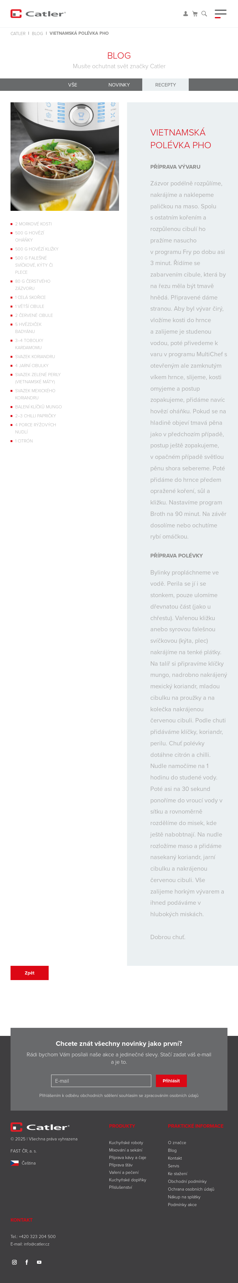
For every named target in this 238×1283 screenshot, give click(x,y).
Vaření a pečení (124, 1172)
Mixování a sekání (125, 1150)
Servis (173, 1166)
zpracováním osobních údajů (171, 1095)
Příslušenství (120, 1187)
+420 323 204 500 (37, 1236)
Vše (72, 84)
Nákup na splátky (184, 1197)
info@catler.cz (37, 1244)
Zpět (29, 973)
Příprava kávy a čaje (127, 1157)
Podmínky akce (182, 1204)
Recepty (165, 84)
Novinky (119, 84)
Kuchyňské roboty (126, 1142)
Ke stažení (177, 1173)
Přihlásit (171, 1080)
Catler (18, 33)
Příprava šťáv (121, 1165)
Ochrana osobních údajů (191, 1189)
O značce (177, 1142)
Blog (37, 33)
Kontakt (175, 1158)
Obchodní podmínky (187, 1181)
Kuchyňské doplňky (128, 1180)
